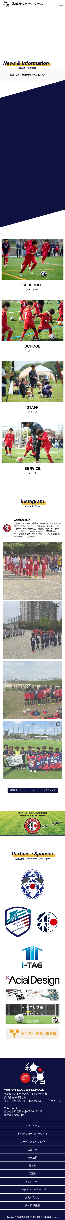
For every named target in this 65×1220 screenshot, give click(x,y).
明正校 (32, 1173)
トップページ (32, 1125)
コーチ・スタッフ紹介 (32, 1141)
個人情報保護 (32, 1205)
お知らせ (32, 1149)
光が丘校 (32, 1157)
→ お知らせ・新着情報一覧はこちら (26, 75)
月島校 (32, 1165)
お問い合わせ (32, 1197)
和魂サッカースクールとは (32, 1133)
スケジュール (32, 1181)
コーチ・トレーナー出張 (32, 1189)
